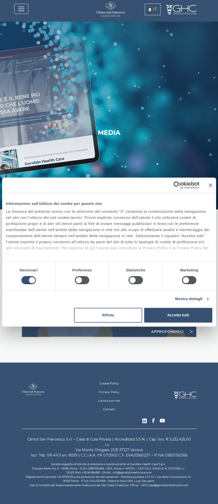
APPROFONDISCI (173, 332)
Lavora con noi (109, 400)
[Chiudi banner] (210, 185)
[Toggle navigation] (21, 9)
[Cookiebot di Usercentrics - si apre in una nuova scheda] (177, 185)
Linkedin (144, 422)
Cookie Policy (109, 383)
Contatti (109, 409)
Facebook (153, 422)
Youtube (162, 421)
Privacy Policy (109, 392)
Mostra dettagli (188, 299)
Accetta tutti (178, 315)
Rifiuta (108, 315)
